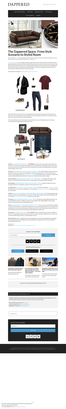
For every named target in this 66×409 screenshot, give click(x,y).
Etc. (14, 222)
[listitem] (22, 84)
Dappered (33, 4)
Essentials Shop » (32, 249)
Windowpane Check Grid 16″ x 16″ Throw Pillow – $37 (29, 177)
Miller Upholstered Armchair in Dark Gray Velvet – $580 (26, 170)
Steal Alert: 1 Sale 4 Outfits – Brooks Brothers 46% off (16, 267)
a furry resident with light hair (21, 195)
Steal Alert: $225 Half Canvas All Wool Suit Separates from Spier (50, 268)
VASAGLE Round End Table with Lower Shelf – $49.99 (28, 181)
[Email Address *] (26, 233)
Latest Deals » (46, 249)
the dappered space (30, 224)
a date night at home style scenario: (29, 70)
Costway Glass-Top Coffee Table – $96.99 (26, 186)
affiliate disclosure (24, 318)
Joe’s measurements (24, 316)
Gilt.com (52, 361)
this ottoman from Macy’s (43, 187)
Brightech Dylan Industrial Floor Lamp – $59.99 (24, 197)
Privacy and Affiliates (46, 361)
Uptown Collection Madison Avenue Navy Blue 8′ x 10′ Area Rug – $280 (29, 192)
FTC (56, 361)
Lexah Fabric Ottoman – (22, 211)
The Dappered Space (12, 61)
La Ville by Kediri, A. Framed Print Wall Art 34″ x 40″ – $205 (26, 203)
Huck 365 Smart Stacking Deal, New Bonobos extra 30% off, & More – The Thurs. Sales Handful (33, 269)
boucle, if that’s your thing (30, 173)
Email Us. (26, 315)
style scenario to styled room (20, 224)
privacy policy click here (19, 406)
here (29, 57)
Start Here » (18, 249)
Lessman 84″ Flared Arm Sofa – (21, 162)
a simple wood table (53, 186)
